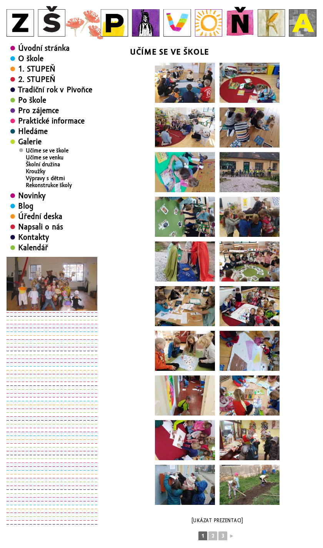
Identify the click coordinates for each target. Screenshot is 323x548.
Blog (25, 206)
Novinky (32, 196)
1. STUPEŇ (36, 69)
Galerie (30, 142)
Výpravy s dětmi (45, 178)
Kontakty (33, 237)
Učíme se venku (44, 157)
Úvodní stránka (44, 48)
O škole (30, 59)
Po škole (32, 100)
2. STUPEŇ (36, 79)
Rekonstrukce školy (49, 185)
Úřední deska (40, 216)
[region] (52, 284)
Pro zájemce (38, 111)
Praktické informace (51, 121)
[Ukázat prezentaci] (217, 520)
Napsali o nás (40, 227)
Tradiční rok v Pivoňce (55, 90)
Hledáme (33, 131)
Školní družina (43, 164)
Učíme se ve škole (47, 150)
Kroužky (35, 171)
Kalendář (33, 248)
